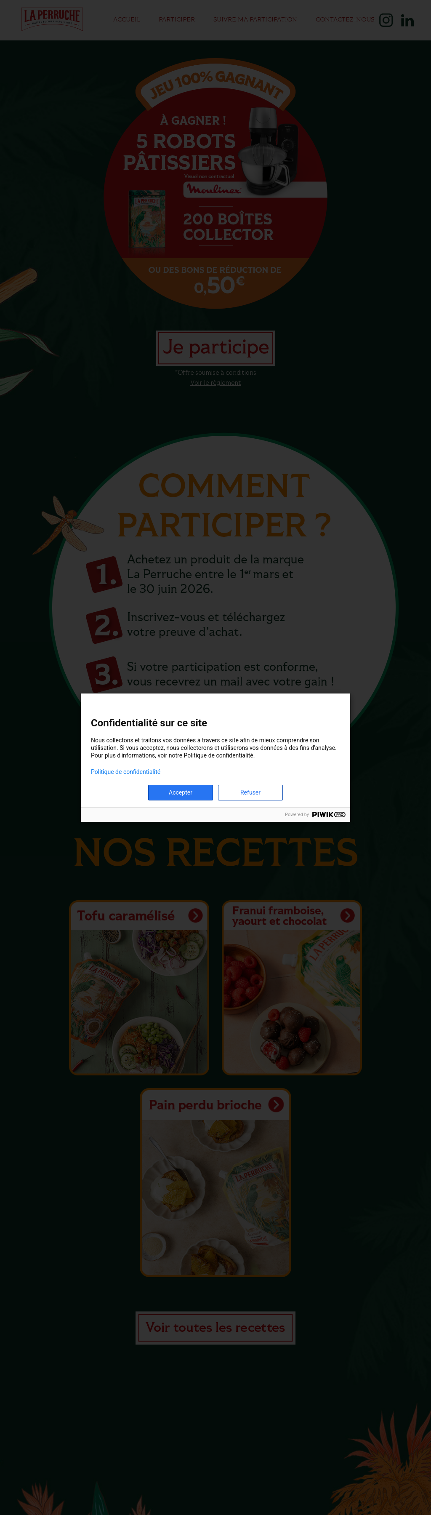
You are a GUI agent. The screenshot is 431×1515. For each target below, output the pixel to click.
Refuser (250, 792)
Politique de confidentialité (125, 771)
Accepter (180, 792)
